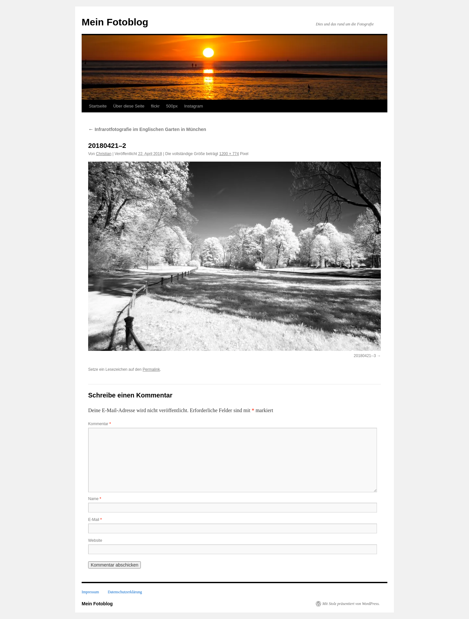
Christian (103, 153)
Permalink (151, 369)
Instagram (193, 106)
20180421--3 (365, 355)
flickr (155, 106)
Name (94, 499)
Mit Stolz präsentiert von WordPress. (351, 603)
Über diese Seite (128, 106)
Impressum (90, 592)
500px (172, 106)
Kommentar (99, 424)
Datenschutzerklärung (125, 592)
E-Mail (95, 519)
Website (95, 540)
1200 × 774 (229, 153)
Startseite (98, 106)
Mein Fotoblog (115, 22)
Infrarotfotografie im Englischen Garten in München (147, 129)
